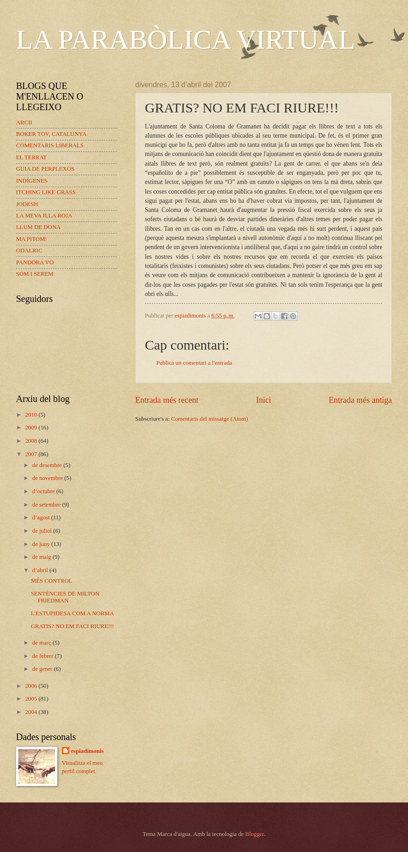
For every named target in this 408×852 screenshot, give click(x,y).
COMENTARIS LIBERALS (49, 145)
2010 (32, 415)
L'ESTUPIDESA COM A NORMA (72, 613)
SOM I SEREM (35, 274)
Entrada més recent (166, 400)
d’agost (41, 517)
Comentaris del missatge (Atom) (209, 419)
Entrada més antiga (360, 400)
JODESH (27, 204)
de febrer (43, 656)
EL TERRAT (31, 157)
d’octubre (44, 491)
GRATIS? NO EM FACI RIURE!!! (72, 626)
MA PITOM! (31, 239)
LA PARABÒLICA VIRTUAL (185, 39)
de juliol (42, 531)
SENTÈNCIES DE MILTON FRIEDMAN (65, 597)
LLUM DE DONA (38, 227)
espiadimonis (87, 751)
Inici (263, 400)
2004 (32, 712)
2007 (32, 454)
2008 (32, 441)
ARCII (24, 122)
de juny (41, 544)
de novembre (48, 478)
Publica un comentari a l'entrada (194, 363)
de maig (42, 557)
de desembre (47, 465)
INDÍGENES (32, 181)
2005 (32, 699)
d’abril (41, 570)
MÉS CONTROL (51, 581)
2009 (32, 427)
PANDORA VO (35, 262)
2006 (32, 686)
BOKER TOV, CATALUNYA (51, 134)
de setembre (47, 504)
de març (42, 643)
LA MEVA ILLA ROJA (44, 215)
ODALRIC (29, 250)
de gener (43, 669)
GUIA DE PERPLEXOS (45, 169)
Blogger (254, 834)
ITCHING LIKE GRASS (46, 192)
